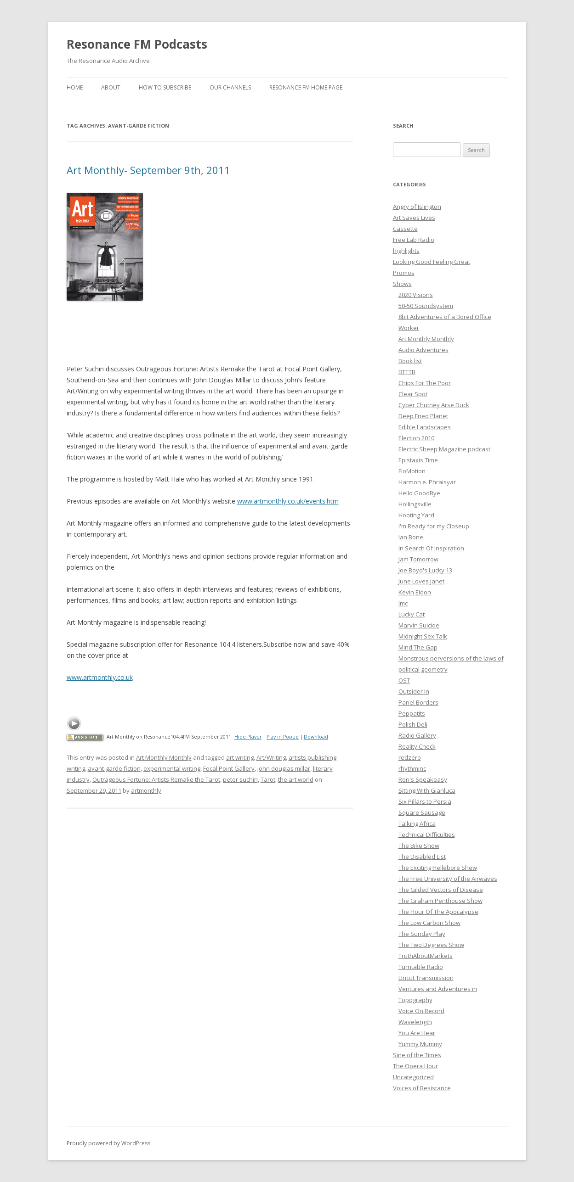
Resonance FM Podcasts (137, 44)
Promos (404, 273)
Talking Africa (417, 823)
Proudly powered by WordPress (108, 1143)
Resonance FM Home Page (305, 87)
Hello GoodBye (419, 493)
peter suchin (240, 779)
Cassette (405, 228)
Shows (402, 284)
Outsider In (413, 691)
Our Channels (230, 87)
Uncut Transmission (426, 978)
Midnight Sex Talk (422, 636)
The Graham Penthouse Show (440, 900)
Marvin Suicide (418, 625)
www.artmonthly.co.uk (100, 677)
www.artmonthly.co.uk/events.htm (288, 501)
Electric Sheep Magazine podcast (444, 449)
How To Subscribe (165, 87)
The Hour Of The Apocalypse (438, 912)
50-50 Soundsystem (425, 306)
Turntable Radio (420, 967)
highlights (406, 250)
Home (75, 87)
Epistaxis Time (418, 460)
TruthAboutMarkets (425, 956)
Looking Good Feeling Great (431, 262)
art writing (240, 757)
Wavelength (415, 1022)
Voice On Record (421, 1011)
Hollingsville (415, 504)
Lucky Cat (411, 614)
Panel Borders (418, 702)
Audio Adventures (423, 350)
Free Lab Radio (413, 239)
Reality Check (417, 746)
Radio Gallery (417, 735)
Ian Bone (410, 537)
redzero (409, 757)
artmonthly (146, 790)
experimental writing (171, 768)
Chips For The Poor (424, 383)
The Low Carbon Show (429, 923)
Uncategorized (413, 1077)
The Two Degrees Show (431, 945)
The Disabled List (422, 856)
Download (316, 737)
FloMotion (412, 471)
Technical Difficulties (426, 834)
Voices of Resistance (422, 1088)
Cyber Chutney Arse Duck (433, 405)
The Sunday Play (421, 934)
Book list (410, 361)
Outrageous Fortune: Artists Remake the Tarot (156, 779)
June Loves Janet (421, 581)
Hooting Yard (416, 515)
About (110, 87)
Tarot (268, 779)
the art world (295, 779)
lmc (403, 603)
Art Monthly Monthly (164, 757)
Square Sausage (421, 812)
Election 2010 (416, 438)
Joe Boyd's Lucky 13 (425, 570)
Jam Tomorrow (418, 559)
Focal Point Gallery (229, 768)
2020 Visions (415, 295)
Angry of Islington (417, 206)
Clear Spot (412, 394)
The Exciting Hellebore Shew (437, 867)
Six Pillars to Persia (424, 801)
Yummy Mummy (420, 1044)
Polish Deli (412, 724)
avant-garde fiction (114, 768)
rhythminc (412, 768)
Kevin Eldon (414, 592)
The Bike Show (418, 845)
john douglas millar (283, 768)
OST (404, 680)
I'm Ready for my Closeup (433, 526)
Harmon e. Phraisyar (427, 482)
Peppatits (411, 713)
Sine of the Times (417, 1055)
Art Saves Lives (414, 217)
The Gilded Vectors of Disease (440, 889)
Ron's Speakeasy (422, 779)
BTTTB (406, 372)
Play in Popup (283, 737)
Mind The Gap (418, 647)
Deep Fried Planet (423, 416)
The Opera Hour (415, 1066)
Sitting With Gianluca (426, 790)
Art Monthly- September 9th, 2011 (148, 170)
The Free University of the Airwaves (447, 878)
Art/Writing (271, 757)
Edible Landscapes (424, 427)
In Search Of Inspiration (431, 548)
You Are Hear (416, 1033)
